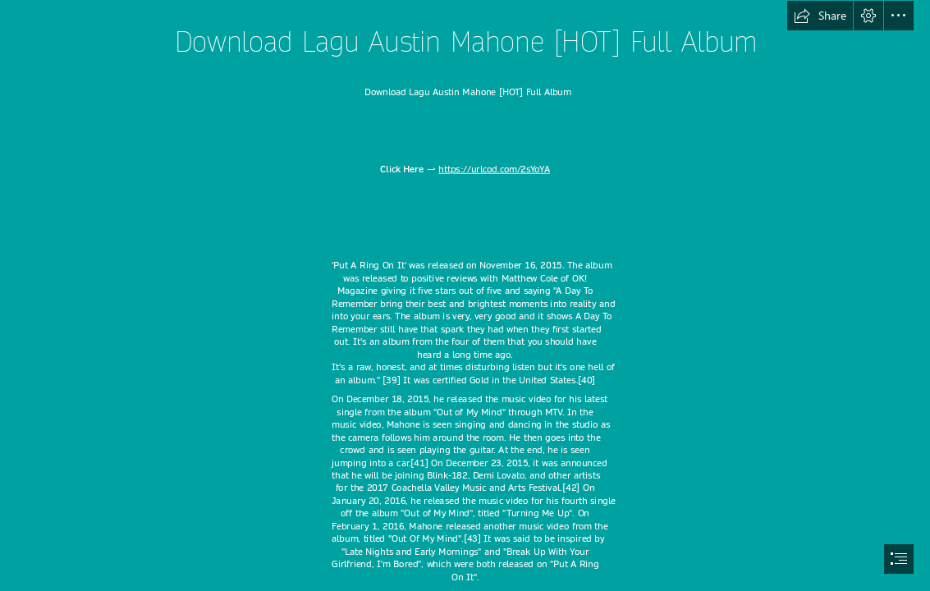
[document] (465, 295)
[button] (820, 15)
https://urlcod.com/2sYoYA (493, 169)
